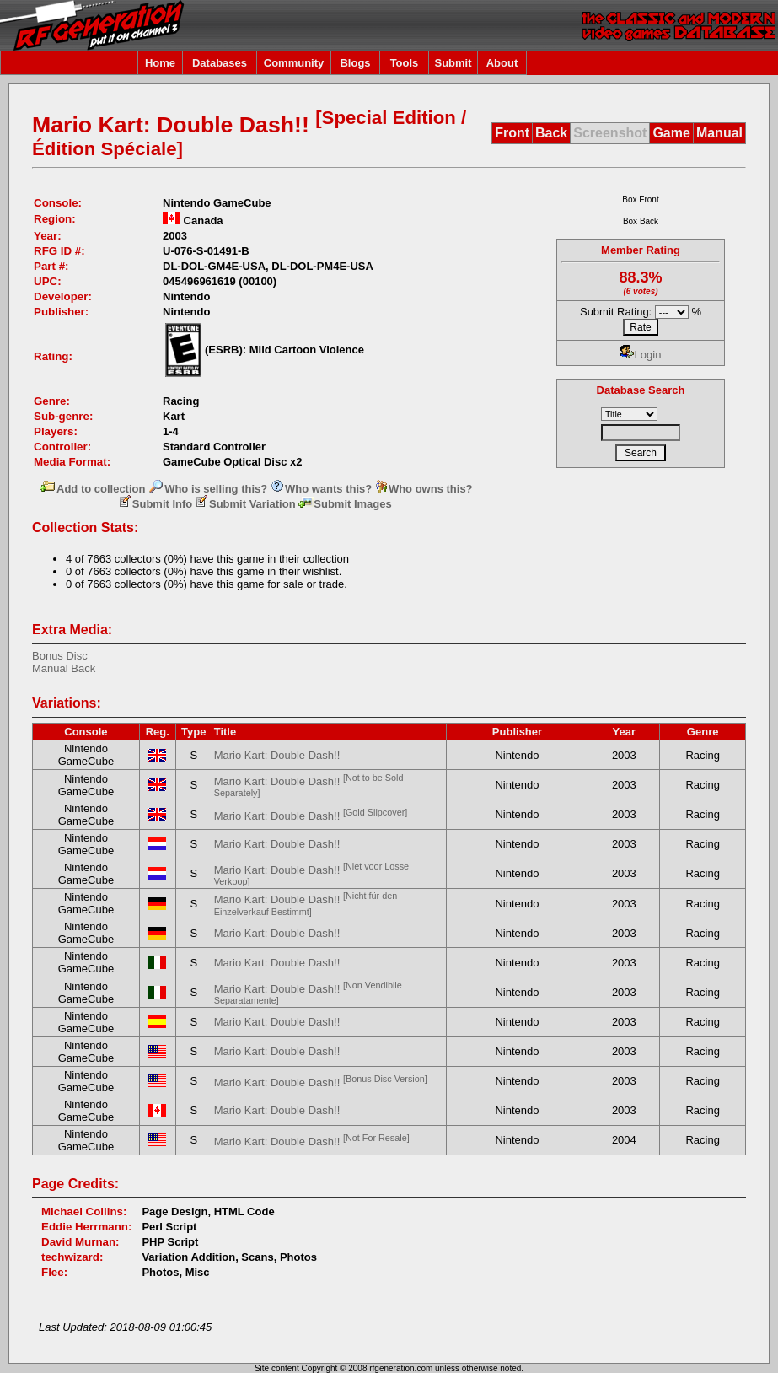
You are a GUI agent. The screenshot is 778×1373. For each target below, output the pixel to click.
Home (160, 63)
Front (512, 133)
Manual (719, 133)
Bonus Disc (60, 655)
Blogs (355, 63)
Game (670, 133)
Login (641, 354)
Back (551, 133)
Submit (452, 63)
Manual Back (63, 668)
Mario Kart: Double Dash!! (277, 755)
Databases (219, 63)
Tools (404, 63)
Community (294, 63)
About (502, 63)
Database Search (641, 390)
